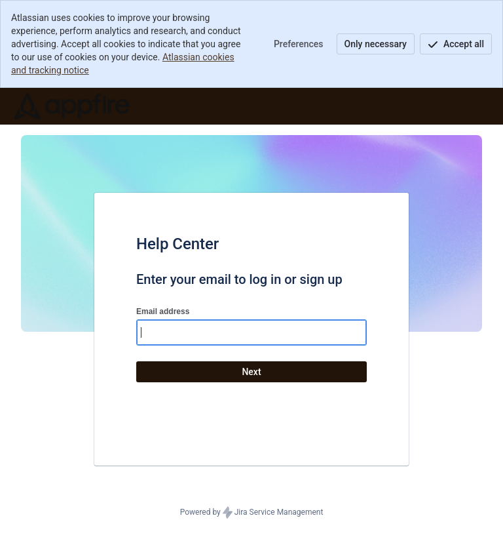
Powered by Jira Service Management (252, 512)
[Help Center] (71, 106)
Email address (162, 311)
